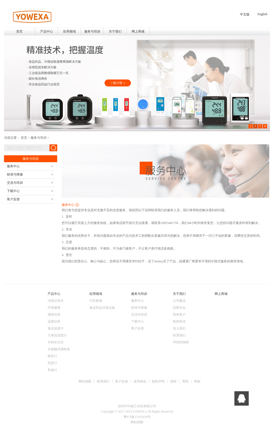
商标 (197, 381)
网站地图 (84, 381)
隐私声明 (158, 381)
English (262, 14)
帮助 (185, 381)
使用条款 (140, 381)
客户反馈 (121, 381)
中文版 (245, 14)
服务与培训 (39, 138)
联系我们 (103, 381)
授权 (173, 381)
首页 (19, 31)
